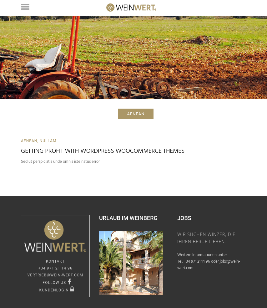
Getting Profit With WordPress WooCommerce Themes (102, 151)
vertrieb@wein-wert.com (55, 275)
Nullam (48, 141)
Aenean (29, 141)
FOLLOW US (57, 282)
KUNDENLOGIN (56, 290)
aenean (136, 113)
